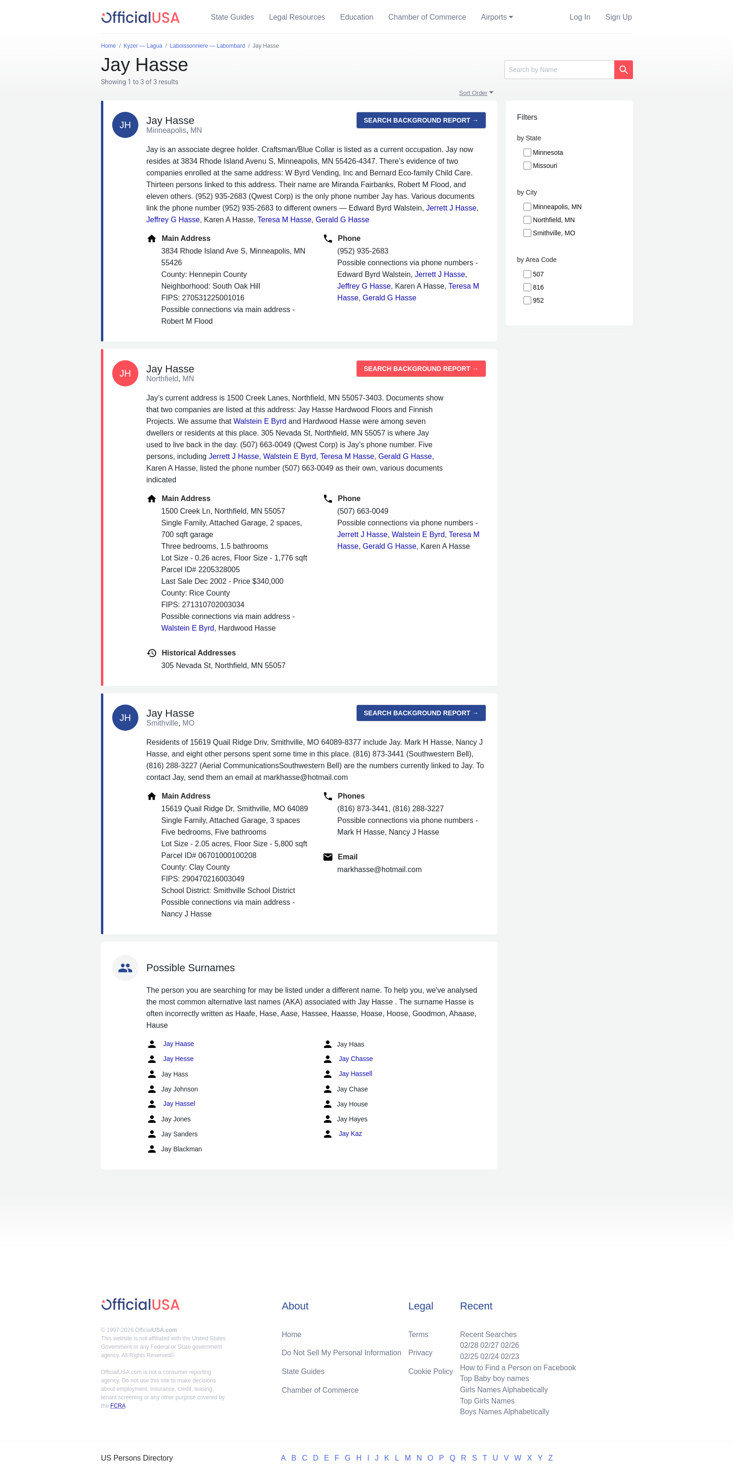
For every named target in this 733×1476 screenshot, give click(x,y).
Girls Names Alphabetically (503, 1389)
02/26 (509, 1344)
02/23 (509, 1356)
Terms (418, 1333)
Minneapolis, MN (557, 207)
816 (538, 287)
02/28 (468, 1344)
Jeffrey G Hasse (173, 220)
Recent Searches (487, 1333)
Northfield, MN (554, 220)
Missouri (545, 165)
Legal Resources (297, 17)
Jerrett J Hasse (451, 208)
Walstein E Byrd (259, 421)
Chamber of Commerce (427, 17)
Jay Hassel (170, 1104)
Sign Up (618, 17)
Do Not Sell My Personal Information (342, 1352)
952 (538, 300)
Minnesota (548, 152)
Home (292, 1333)
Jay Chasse (347, 1059)
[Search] (559, 69)
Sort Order (473, 92)
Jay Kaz (342, 1134)
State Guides (232, 17)
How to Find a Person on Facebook (517, 1367)
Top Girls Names (486, 1400)
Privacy (420, 1352)
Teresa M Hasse (285, 220)
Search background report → (421, 120)
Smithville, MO (554, 233)
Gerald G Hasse (342, 220)
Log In (580, 17)
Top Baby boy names (493, 1378)
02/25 (468, 1356)
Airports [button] (494, 17)
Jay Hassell (347, 1074)
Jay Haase (170, 1044)
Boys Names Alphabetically (504, 1412)
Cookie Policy (430, 1370)
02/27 (488, 1344)
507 (538, 274)
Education (357, 17)
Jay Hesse (170, 1059)
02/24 (488, 1356)
